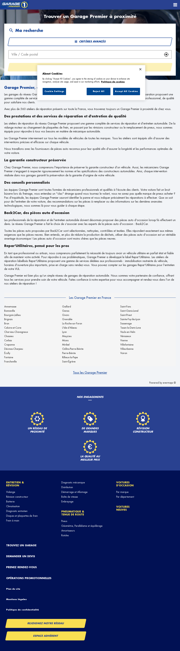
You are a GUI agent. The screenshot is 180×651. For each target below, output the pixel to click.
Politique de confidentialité (22, 610)
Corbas (8, 340)
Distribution (67, 487)
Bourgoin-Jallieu (12, 315)
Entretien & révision (15, 484)
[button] (166, 54)
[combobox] (85, 54)
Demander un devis (20, 556)
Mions (65, 340)
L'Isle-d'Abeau (69, 327)
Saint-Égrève (69, 361)
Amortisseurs (68, 530)
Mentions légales (16, 599)
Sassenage (126, 323)
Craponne (9, 344)
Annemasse (10, 306)
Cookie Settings (54, 91)
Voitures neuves (123, 508)
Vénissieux (125, 336)
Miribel (66, 344)
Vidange (10, 492)
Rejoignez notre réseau (45, 623)
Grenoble (67, 319)
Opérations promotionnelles (28, 578)
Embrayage (67, 501)
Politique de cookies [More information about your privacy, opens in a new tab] (113, 82)
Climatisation (13, 506)
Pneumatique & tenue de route (72, 513)
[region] (91, 82)
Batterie (10, 501)
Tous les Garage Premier (90, 372)
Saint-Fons (125, 306)
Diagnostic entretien (16, 511)
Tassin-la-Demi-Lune (130, 327)
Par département (125, 497)
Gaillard (66, 306)
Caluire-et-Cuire (12, 327)
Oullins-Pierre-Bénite (72, 349)
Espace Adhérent (45, 636)
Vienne (124, 340)
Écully (7, 353)
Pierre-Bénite (69, 353)
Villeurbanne (127, 349)
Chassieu (9, 336)
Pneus (64, 521)
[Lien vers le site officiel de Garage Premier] (14, 4)
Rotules (65, 535)
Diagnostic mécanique (73, 482)
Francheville (10, 361)
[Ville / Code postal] (85, 54)
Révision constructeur (17, 497)
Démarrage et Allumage (74, 492)
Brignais (8, 319)
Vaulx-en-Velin (127, 332)
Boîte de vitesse (69, 497)
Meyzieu (67, 336)
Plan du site (13, 589)
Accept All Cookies (126, 91)
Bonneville (9, 311)
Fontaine (8, 357)
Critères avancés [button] (90, 41)
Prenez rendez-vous (21, 567)
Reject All (98, 91)
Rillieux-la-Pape (70, 357)
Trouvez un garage (21, 545)
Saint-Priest (126, 315)
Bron (6, 323)
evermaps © (169, 382)
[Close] (140, 69)
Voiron (123, 353)
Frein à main (12, 520)
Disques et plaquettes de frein (22, 516)
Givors (65, 315)
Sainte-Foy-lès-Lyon (130, 319)
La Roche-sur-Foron (72, 323)
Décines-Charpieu (13, 349)
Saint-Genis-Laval (129, 311)
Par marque (122, 492)
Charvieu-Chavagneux (16, 332)
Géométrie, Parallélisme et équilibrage (82, 526)
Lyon (64, 332)
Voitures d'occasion (125, 484)
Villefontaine (127, 344)
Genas (65, 311)
